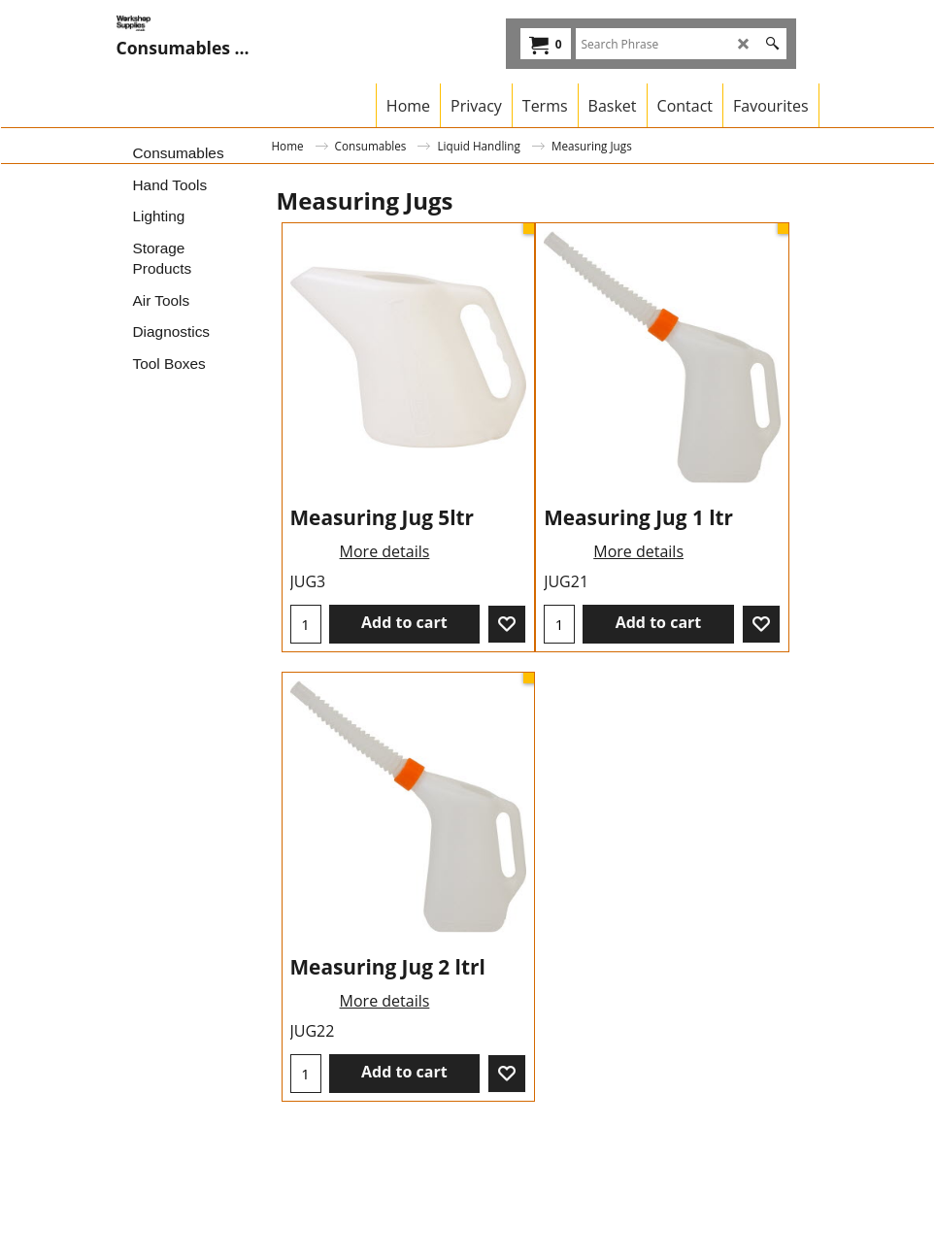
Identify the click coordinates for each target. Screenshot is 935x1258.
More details (385, 551)
